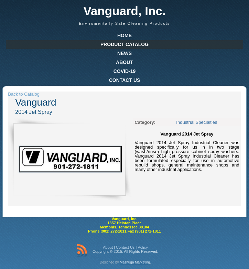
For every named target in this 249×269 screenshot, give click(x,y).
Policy (143, 247)
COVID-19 (124, 71)
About (124, 62)
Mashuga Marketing (135, 262)
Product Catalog (124, 44)
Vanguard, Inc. (124, 11)
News (124, 53)
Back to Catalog (24, 94)
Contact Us (124, 80)
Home (124, 35)
